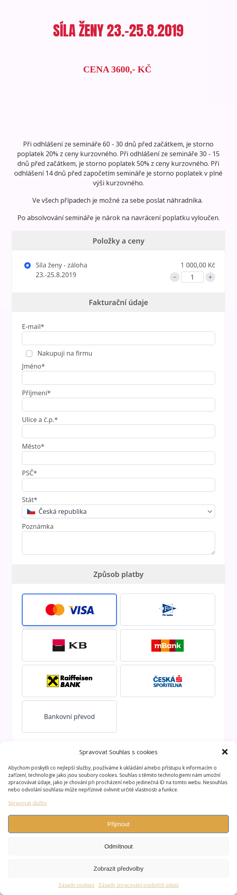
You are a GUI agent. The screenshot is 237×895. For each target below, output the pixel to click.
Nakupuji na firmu (64, 353)
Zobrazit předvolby (118, 868)
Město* (33, 446)
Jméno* (33, 366)
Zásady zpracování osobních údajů (138, 885)
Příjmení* (36, 392)
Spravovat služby (27, 803)
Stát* (29, 499)
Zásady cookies (76, 885)
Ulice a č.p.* (40, 419)
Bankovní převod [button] (69, 716)
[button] (225, 752)
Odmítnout (118, 846)
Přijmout (118, 824)
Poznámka (37, 526)
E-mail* (33, 326)
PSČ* (29, 473)
